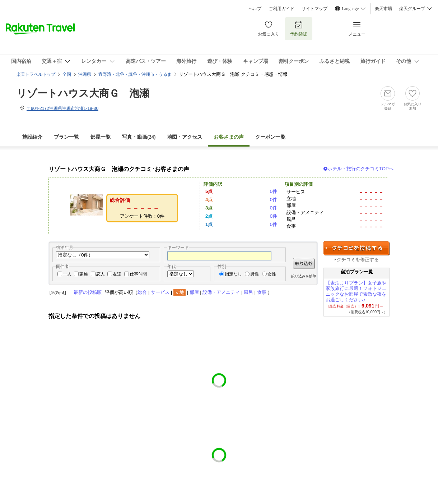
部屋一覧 (100, 137)
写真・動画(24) (138, 137)
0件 (273, 191)
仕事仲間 (138, 274)
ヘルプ (254, 8)
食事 (261, 292)
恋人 (100, 274)
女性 (271, 274)
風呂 (248, 292)
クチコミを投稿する (356, 248)
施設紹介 (32, 137)
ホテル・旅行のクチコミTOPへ (360, 168)
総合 (142, 292)
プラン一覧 (66, 137)
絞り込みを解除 (303, 276)
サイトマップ (314, 8)
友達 (117, 274)
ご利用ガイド (281, 8)
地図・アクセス (184, 137)
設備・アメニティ (221, 292)
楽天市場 (383, 8)
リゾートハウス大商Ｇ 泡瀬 (83, 93)
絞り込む (304, 263)
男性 (254, 274)
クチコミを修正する (358, 259)
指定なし (233, 274)
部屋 (194, 292)
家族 (83, 274)
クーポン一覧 (270, 137)
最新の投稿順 (88, 292)
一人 (67, 274)
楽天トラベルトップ (36, 74)
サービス (160, 292)
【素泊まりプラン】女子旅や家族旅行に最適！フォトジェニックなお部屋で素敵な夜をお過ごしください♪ (356, 291)
